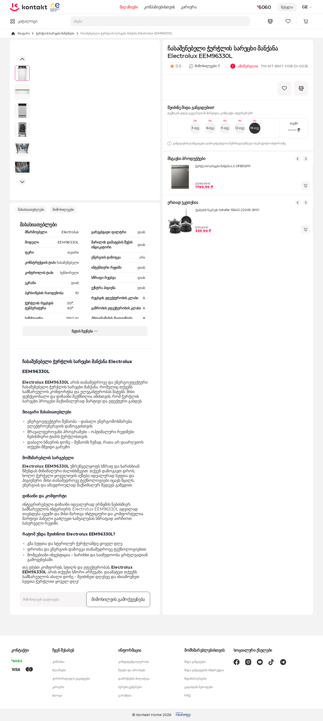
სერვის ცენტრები (129, 687)
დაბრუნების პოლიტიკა (133, 678)
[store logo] (29, 7)
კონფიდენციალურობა (133, 662)
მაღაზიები (129, 7)
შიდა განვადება (195, 662)
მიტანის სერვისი (195, 678)
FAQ (187, 695)
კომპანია (58, 662)
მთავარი (23, 33)
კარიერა (189, 7)
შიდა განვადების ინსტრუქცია (204, 670)
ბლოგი (57, 695)
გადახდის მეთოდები (198, 687)
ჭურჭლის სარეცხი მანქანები (55, 33)
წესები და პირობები (131, 670)
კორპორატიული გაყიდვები (71, 678)
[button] (22, 59)
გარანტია (124, 695)
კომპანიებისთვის (159, 7)
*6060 (16, 661)
